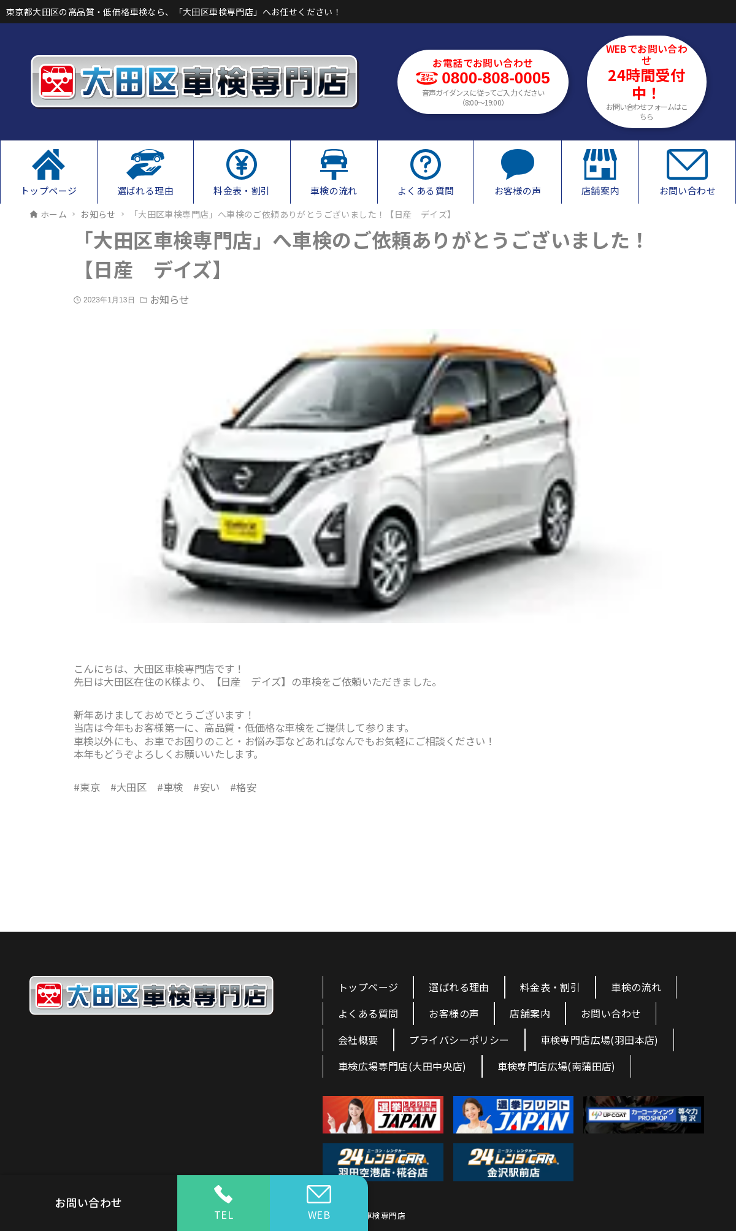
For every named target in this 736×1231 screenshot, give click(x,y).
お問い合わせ (611, 1013)
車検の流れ (636, 987)
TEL (223, 1203)
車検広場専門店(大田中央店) (402, 1066)
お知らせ (169, 299)
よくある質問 (368, 1013)
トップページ (368, 987)
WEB (319, 1203)
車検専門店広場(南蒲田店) (556, 1066)
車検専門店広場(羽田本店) (599, 1039)
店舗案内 (530, 1013)
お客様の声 (454, 1013)
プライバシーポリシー (459, 1039)
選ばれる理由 (459, 987)
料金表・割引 (550, 987)
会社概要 (358, 1039)
